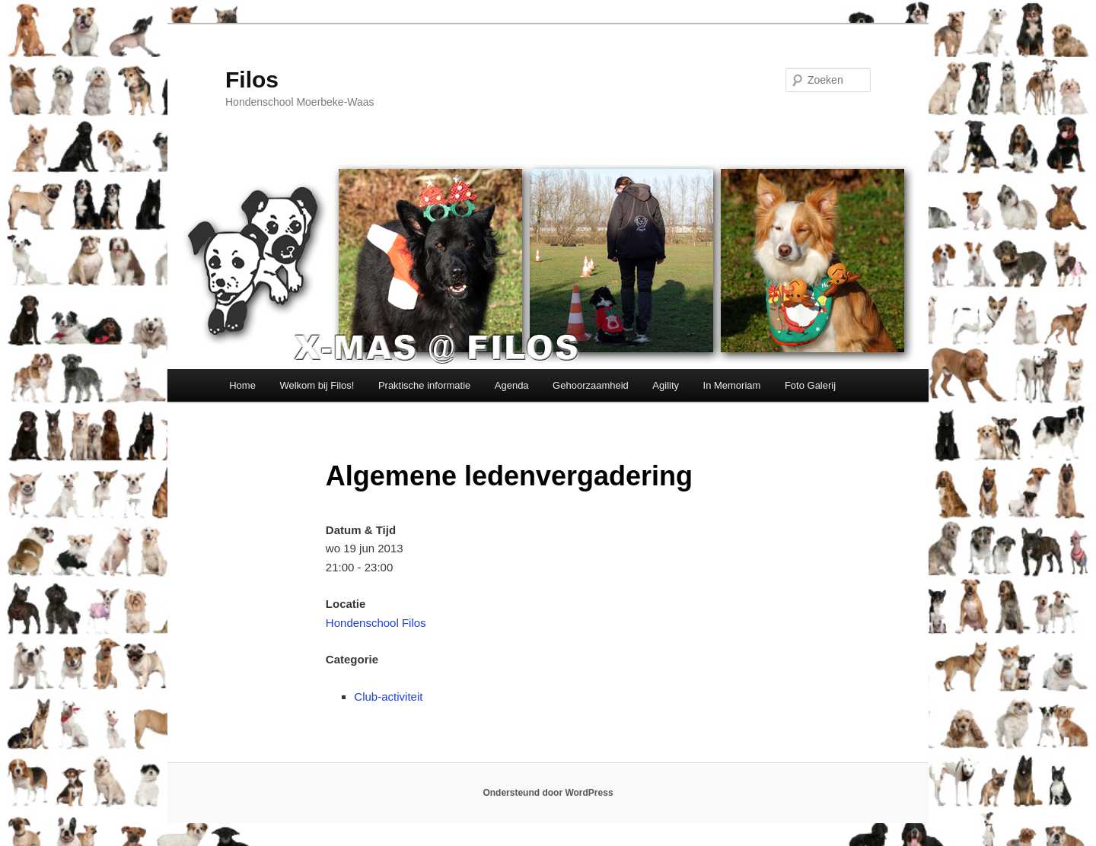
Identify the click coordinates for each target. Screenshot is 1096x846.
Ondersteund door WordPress (548, 792)
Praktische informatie (424, 385)
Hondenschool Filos (376, 622)
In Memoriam (732, 385)
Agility (665, 385)
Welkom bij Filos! (316, 385)
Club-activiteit (388, 696)
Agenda (512, 385)
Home (242, 385)
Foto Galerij (810, 385)
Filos (252, 79)
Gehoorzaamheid (591, 385)
